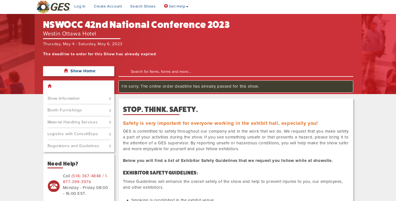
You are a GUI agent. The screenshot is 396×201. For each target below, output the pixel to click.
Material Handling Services (73, 122)
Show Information (64, 98)
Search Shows (142, 6)
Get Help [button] (176, 6)
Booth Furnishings (65, 110)
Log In (80, 6)
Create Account (108, 6)
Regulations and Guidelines (73, 145)
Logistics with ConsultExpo (73, 133)
